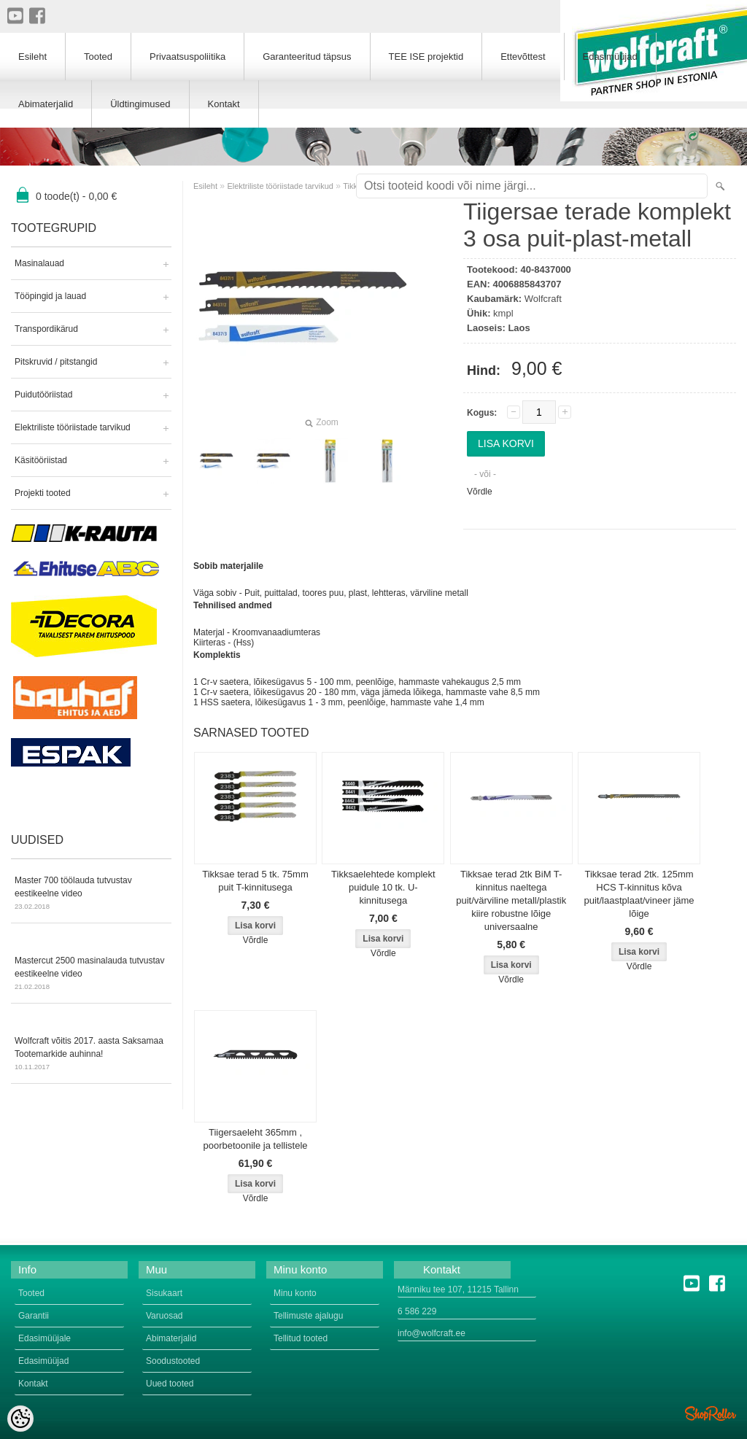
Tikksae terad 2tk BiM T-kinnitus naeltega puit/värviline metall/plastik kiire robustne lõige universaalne (511, 900)
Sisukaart (164, 1293)
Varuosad (164, 1316)
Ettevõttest (522, 56)
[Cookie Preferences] (20, 1418)
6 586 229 (417, 1311)
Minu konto (295, 1293)
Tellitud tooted (301, 1338)
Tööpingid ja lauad (50, 296)
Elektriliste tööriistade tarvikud (73, 427)
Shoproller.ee (710, 1413)
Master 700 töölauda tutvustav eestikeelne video (91, 894)
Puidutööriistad (43, 394)
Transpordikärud (46, 329)
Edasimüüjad (610, 56)
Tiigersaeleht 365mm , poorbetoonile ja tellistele (255, 1139)
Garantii (33, 1316)
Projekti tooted (43, 493)
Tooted (98, 56)
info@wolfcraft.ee (431, 1333)
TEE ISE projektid (426, 56)
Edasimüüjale (44, 1338)
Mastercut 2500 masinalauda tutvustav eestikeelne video (91, 974)
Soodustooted (173, 1361)
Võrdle (479, 491)
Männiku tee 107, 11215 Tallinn (458, 1289)
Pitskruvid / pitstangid (56, 362)
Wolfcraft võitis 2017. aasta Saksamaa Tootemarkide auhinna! (91, 1055)
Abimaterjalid (45, 103)
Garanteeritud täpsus (307, 56)
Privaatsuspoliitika (187, 56)
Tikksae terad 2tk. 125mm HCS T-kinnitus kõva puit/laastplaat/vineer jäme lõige (639, 894)
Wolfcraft (543, 298)
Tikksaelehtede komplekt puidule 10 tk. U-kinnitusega (383, 887)
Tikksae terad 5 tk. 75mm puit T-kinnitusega (255, 881)
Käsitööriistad (41, 460)
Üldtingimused (140, 103)
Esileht (205, 186)
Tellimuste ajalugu (308, 1316)
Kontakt (224, 103)
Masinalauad (39, 263)
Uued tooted (169, 1383)
